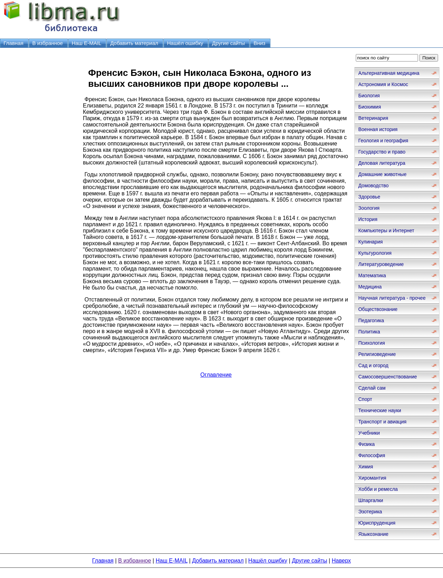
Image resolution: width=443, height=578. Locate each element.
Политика (369, 332)
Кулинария (370, 242)
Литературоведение (381, 264)
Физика (366, 444)
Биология (369, 95)
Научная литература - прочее (391, 298)
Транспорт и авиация (382, 421)
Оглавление (216, 375)
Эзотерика (370, 511)
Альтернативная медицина (388, 73)
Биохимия (369, 107)
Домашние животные (382, 174)
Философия (371, 455)
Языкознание (373, 534)
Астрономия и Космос (383, 84)
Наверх (341, 561)
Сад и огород (373, 365)
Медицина (370, 287)
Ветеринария (373, 118)
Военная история (378, 129)
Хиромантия (372, 478)
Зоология (368, 208)
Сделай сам (372, 388)
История (367, 219)
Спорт (365, 399)
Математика (372, 275)
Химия (365, 466)
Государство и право (381, 152)
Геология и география (383, 140)
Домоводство (373, 185)
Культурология (375, 253)
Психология (371, 343)
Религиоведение (377, 354)
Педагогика (371, 320)
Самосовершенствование (387, 376)
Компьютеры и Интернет (386, 230)
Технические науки (379, 410)
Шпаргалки (370, 500)
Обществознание (378, 309)
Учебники (369, 433)
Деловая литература (381, 163)
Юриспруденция (377, 523)
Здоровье (369, 197)
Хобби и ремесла (378, 489)
